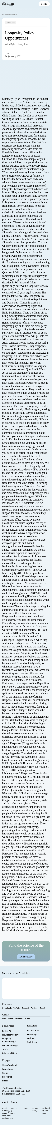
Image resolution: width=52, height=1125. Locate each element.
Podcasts (31, 1038)
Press (4, 1019)
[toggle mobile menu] (44, 3)
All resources (33, 1030)
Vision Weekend (9, 1065)
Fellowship (19, 1019)
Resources (5, 14)
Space (5, 1049)
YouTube (16, 1008)
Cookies (25, 1108)
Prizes (5, 1080)
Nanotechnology (10, 1045)
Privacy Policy (35, 1109)
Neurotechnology (10, 1034)
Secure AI (6, 1031)
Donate (14, 1102)
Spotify (43, 1008)
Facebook (34, 1008)
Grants (10, 1019)
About (5, 1102)
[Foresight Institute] (8, 4)
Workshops (7, 1069)
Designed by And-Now (46, 1110)
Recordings (13, 14)
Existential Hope (9, 1053)
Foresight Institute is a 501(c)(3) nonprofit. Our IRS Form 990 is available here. (9, 1113)
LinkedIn (8, 1008)
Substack (25, 1008)
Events (28, 1019)
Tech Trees (32, 1042)
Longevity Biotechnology (9, 1040)
